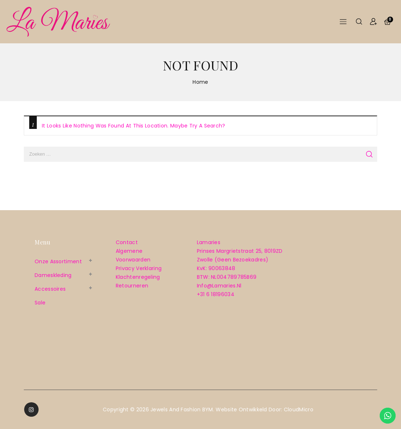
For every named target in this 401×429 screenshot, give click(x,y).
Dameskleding (53, 275)
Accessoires (50, 288)
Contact (127, 242)
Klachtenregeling (138, 277)
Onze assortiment (58, 261)
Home (200, 82)
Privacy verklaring (139, 268)
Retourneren (132, 285)
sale (40, 302)
